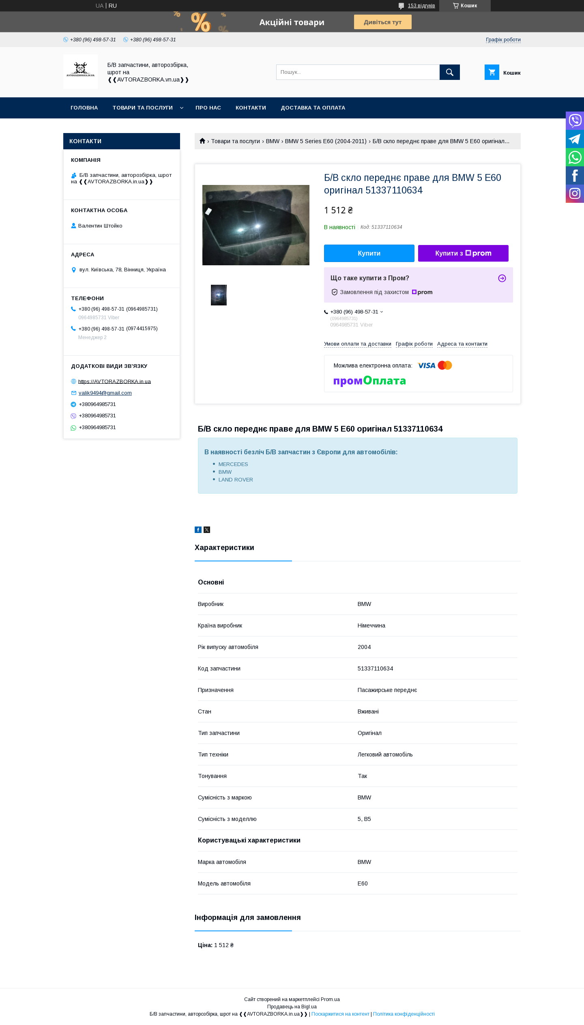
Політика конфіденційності (404, 1014)
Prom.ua (330, 999)
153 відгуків (421, 6)
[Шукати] (450, 72)
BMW (272, 141)
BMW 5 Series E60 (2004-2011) (326, 141)
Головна (84, 108)
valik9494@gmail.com (105, 393)
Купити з (463, 253)
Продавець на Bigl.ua (292, 1007)
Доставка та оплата (313, 108)
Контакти (251, 108)
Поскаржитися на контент (340, 1014)
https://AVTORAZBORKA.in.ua (114, 381)
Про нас (208, 108)
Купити (369, 253)
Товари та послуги (142, 108)
